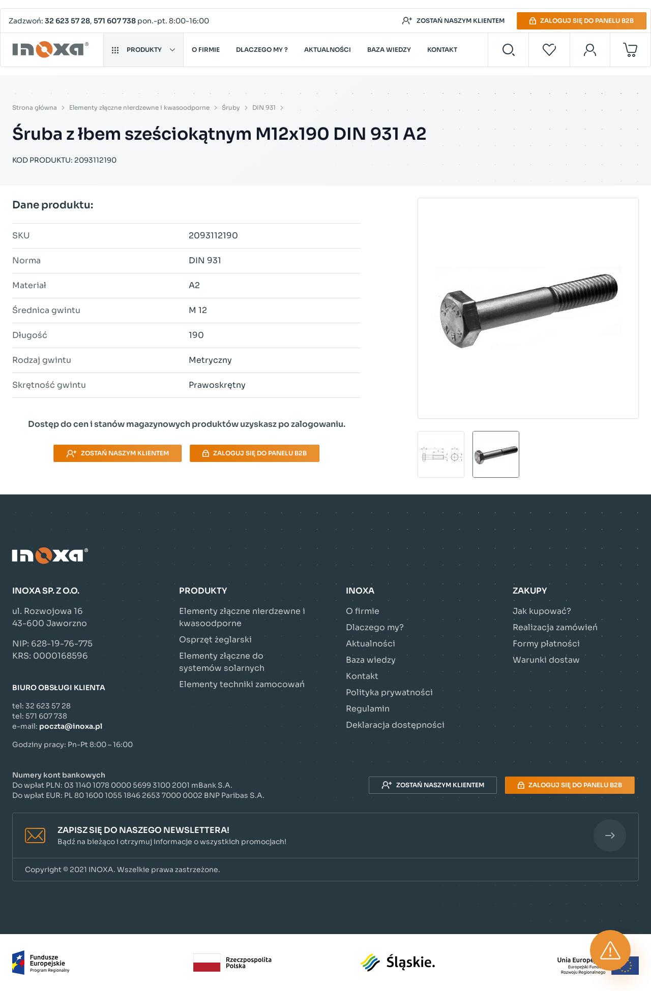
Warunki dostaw (546, 660)
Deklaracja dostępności (395, 725)
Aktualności (327, 49)
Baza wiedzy (389, 49)
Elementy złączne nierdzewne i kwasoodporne (139, 107)
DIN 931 (264, 107)
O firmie (206, 49)
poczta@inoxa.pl (70, 726)
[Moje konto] (590, 50)
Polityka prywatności (389, 692)
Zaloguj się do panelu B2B (581, 20)
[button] (325, 835)
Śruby (231, 107)
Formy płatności (546, 643)
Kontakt (442, 49)
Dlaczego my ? (262, 49)
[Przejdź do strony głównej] (52, 50)
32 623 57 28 (67, 20)
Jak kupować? (542, 611)
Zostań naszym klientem (453, 21)
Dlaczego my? (375, 627)
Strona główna (34, 107)
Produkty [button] (143, 49)
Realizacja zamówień (555, 627)
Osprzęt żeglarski (215, 639)
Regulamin (368, 708)
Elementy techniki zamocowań (242, 684)
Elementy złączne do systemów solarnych (221, 662)
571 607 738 (115, 20)
